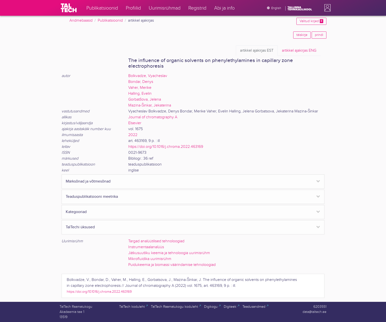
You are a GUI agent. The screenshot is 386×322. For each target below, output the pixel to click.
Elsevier (134, 123)
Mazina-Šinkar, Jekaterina (149, 105)
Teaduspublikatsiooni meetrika (92, 196)
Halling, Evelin (140, 93)
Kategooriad (76, 212)
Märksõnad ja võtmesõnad (88, 181)
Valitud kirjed (311, 21)
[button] (326, 8)
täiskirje (301, 35)
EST (256, 51)
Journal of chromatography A (152, 117)
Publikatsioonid (110, 20)
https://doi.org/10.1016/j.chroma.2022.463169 (165, 146)
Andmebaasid (81, 20)
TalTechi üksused (80, 227)
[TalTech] (69, 8)
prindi (319, 35)
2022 (132, 135)
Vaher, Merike (139, 87)
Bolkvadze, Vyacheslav (147, 76)
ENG (299, 51)
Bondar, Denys (140, 81)
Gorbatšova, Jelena (144, 99)
